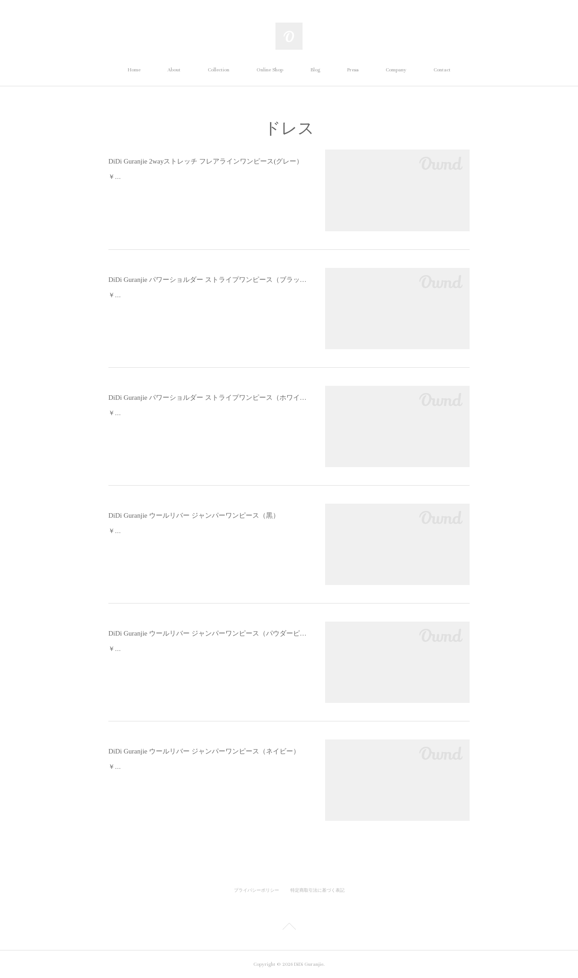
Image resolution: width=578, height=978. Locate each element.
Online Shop (269, 70)
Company (396, 70)
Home (134, 70)
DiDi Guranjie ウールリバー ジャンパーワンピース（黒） (194, 515)
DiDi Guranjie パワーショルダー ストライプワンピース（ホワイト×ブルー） (207, 397)
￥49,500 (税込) (130, 295)
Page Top (289, 928)
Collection (218, 70)
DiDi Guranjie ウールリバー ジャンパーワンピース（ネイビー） (204, 751)
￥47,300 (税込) (130, 176)
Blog (315, 70)
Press (353, 70)
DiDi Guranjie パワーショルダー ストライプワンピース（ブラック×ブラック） (207, 279)
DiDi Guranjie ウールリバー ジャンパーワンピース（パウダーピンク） (207, 633)
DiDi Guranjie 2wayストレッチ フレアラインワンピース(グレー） (205, 161)
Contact (442, 70)
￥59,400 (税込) (130, 530)
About (174, 70)
